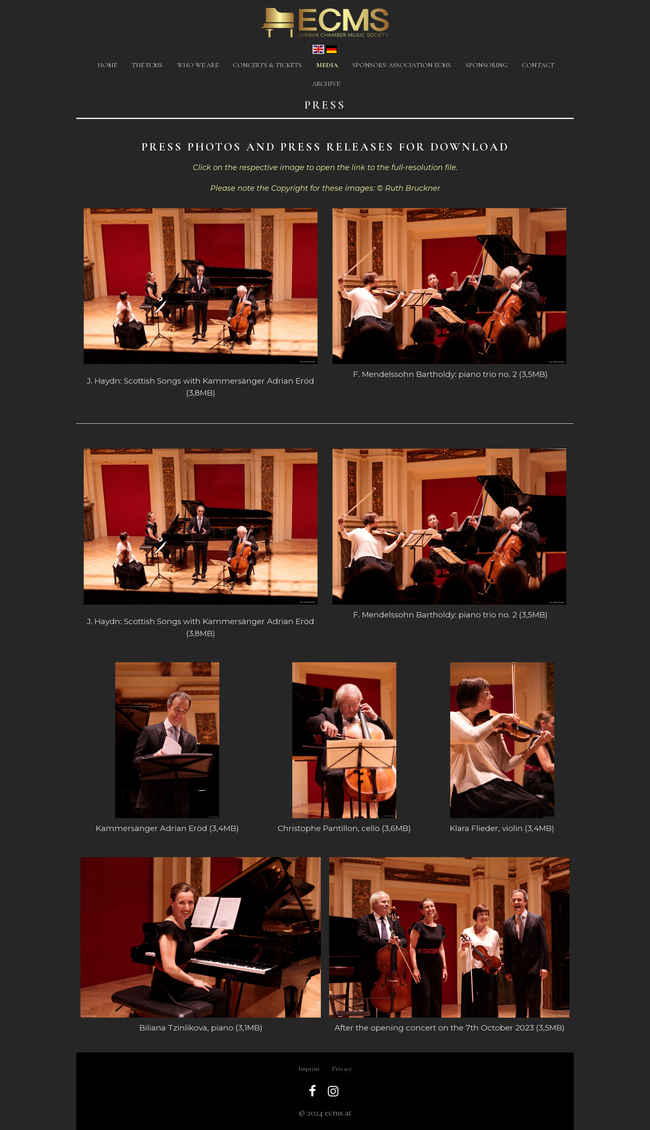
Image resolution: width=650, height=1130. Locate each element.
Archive (326, 84)
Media (327, 65)
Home (107, 65)
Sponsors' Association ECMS (401, 65)
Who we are (197, 65)
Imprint (309, 1068)
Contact (538, 65)
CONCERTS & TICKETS (267, 65)
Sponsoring (486, 65)
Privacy (342, 1068)
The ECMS (146, 65)
